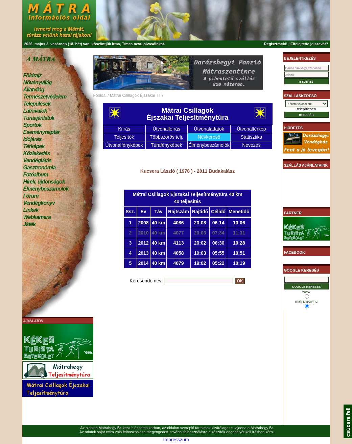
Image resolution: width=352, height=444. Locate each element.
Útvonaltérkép (251, 129)
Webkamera (37, 217)
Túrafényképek (166, 145)
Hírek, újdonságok (44, 182)
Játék (29, 224)
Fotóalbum (35, 174)
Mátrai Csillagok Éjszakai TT (135, 95)
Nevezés (251, 145)
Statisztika (251, 137)
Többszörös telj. (166, 137)
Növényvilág (37, 82)
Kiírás (124, 129)
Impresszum (176, 439)
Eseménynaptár (41, 132)
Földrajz (32, 75)
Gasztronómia (39, 167)
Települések (37, 104)
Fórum (31, 196)
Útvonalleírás (166, 129)
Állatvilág (33, 89)
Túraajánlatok (38, 118)
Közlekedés (36, 153)
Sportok (32, 125)
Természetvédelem (45, 97)
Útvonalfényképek (124, 145)
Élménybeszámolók (46, 189)
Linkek (31, 210)
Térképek (34, 146)
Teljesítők (124, 137)
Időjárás (32, 139)
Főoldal (100, 95)
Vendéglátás (37, 160)
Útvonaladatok (209, 129)
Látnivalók (35, 111)
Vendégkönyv (39, 203)
